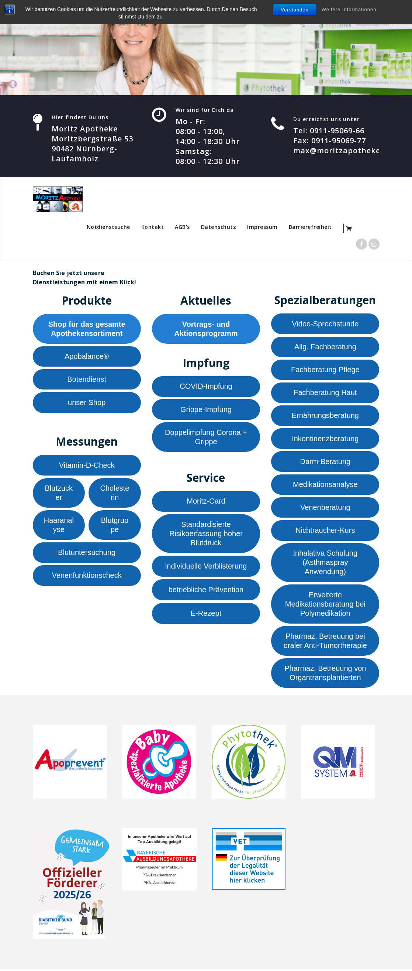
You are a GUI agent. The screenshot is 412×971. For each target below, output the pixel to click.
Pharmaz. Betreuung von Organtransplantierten (325, 673)
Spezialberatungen (325, 300)
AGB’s (182, 226)
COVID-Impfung (206, 386)
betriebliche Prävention (206, 590)
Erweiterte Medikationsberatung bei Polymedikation (325, 604)
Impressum (262, 226)
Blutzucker (59, 492)
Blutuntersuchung (86, 552)
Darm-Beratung (325, 461)
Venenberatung (325, 507)
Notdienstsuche (108, 226)
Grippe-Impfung (206, 409)
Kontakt (152, 226)
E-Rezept (206, 613)
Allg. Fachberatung (325, 347)
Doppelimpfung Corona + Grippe (206, 437)
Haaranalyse (59, 524)
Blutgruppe (115, 524)
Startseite (60, 226)
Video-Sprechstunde (325, 324)
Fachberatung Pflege (325, 370)
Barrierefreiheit (310, 226)
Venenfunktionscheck (87, 575)
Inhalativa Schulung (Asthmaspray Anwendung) (325, 562)
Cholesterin (114, 492)
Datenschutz (218, 226)
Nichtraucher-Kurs (325, 530)
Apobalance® (87, 356)
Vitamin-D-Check (87, 465)
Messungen (87, 441)
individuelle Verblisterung (206, 566)
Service (206, 477)
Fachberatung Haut (325, 392)
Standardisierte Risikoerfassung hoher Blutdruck (206, 533)
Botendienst (86, 379)
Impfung (206, 362)
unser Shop (86, 402)
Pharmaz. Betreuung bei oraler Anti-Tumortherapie (325, 640)
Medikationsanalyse (325, 484)
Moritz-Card (206, 501)
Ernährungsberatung (325, 415)
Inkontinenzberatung (325, 439)
